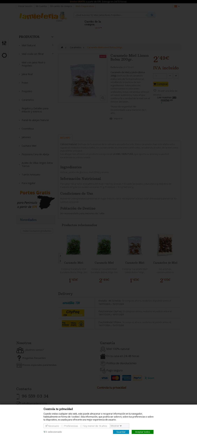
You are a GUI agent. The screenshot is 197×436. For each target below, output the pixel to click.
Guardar (121, 431)
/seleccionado (52, 431)
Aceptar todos (142, 431)
